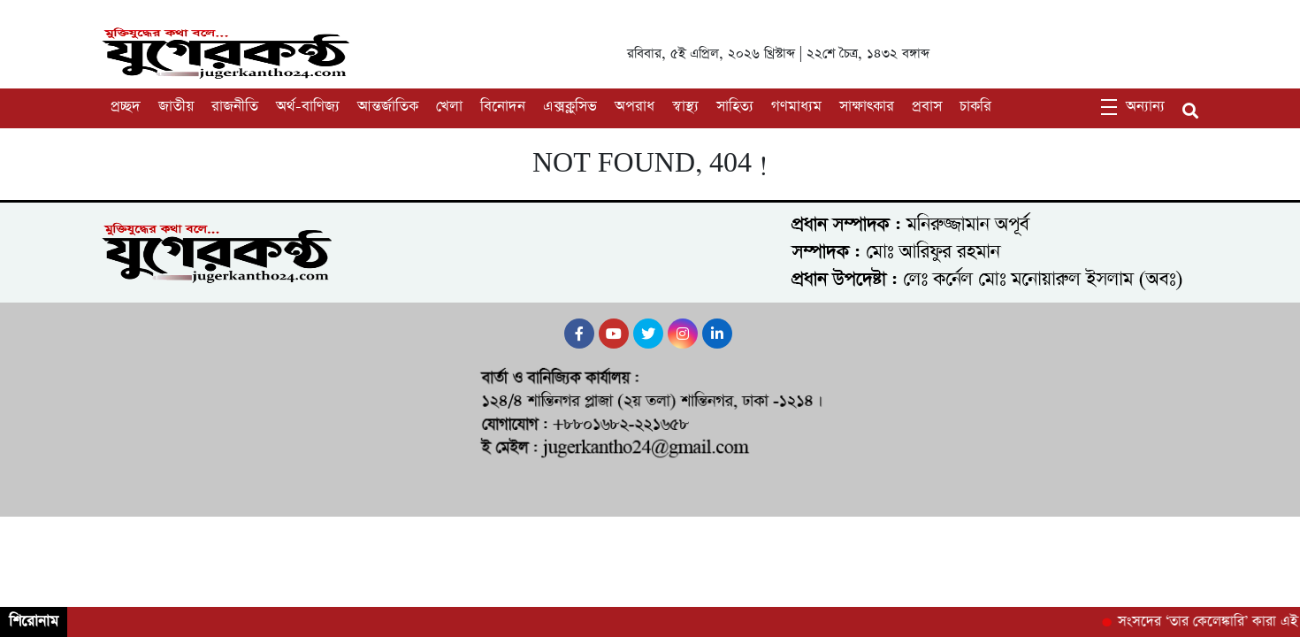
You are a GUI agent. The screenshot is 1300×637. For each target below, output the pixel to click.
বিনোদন (502, 106)
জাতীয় (176, 106)
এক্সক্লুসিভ (570, 106)
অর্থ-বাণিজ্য (308, 106)
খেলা (449, 106)
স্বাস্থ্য (685, 106)
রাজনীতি (234, 106)
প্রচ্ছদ (126, 106)
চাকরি (975, 106)
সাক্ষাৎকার (866, 106)
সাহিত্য (734, 106)
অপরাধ (634, 106)
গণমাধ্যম (796, 106)
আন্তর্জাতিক (387, 106)
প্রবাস (927, 106)
